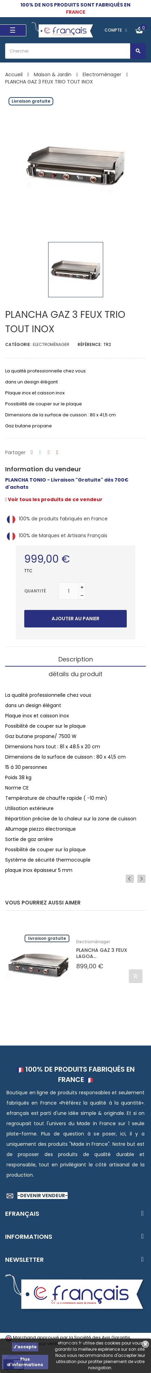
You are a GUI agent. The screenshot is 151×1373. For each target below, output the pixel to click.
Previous (130, 879)
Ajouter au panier (75, 618)
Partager (32, 452)
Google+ (49, 452)
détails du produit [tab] (75, 674)
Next (141, 879)
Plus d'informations (25, 1362)
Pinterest (57, 452)
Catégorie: (18, 344)
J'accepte (25, 1347)
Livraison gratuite (47, 938)
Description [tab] (75, 659)
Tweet (40, 452)
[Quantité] (68, 591)
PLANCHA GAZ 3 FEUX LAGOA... (101, 953)
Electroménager (51, 344)
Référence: (90, 344)
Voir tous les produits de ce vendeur (53, 499)
